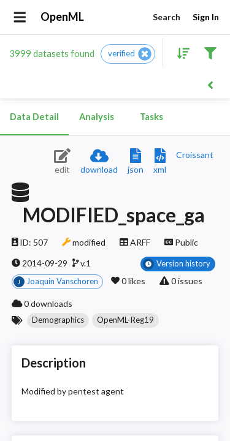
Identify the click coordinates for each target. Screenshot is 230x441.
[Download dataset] (99, 162)
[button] (128, 54)
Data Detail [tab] (34, 117)
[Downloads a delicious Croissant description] (194, 154)
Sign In (205, 17)
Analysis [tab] (96, 117)
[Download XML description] (159, 162)
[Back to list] (210, 84)
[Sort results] (180, 52)
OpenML (62, 17)
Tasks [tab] (151, 117)
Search (166, 17)
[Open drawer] (20, 17)
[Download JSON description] (135, 162)
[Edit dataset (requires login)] (62, 162)
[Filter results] (210, 52)
